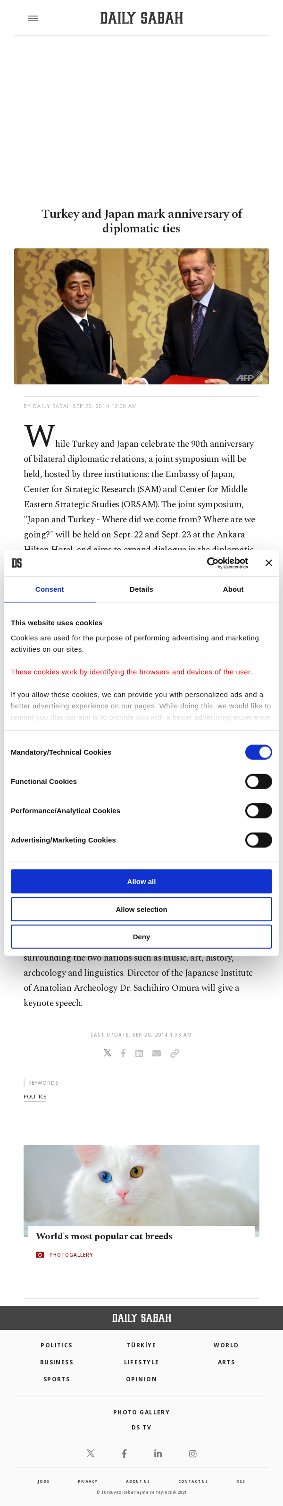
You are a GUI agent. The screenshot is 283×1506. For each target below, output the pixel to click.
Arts (226, 1362)
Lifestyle (141, 1362)
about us (138, 1481)
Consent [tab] (49, 589)
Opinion (141, 1379)
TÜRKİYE (141, 1345)
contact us (193, 1481)
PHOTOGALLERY (71, 1254)
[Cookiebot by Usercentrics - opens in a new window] (207, 563)
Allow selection (141, 909)
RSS (240, 1481)
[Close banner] (269, 563)
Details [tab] (141, 589)
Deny (141, 937)
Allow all (141, 881)
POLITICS (57, 1345)
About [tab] (233, 589)
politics (35, 1096)
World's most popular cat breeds (104, 1236)
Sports (56, 1379)
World (226, 1345)
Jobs (43, 1481)
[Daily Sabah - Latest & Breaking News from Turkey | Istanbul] (141, 18)
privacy (88, 1481)
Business (57, 1362)
